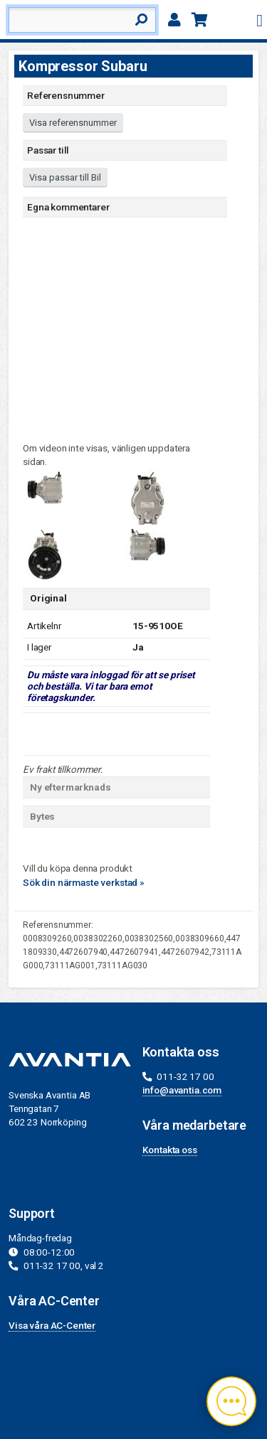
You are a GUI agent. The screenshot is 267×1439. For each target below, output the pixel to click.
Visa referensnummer (73, 122)
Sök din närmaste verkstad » (84, 882)
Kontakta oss (169, 1149)
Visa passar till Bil (65, 177)
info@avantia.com (182, 1090)
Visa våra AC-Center (52, 1325)
